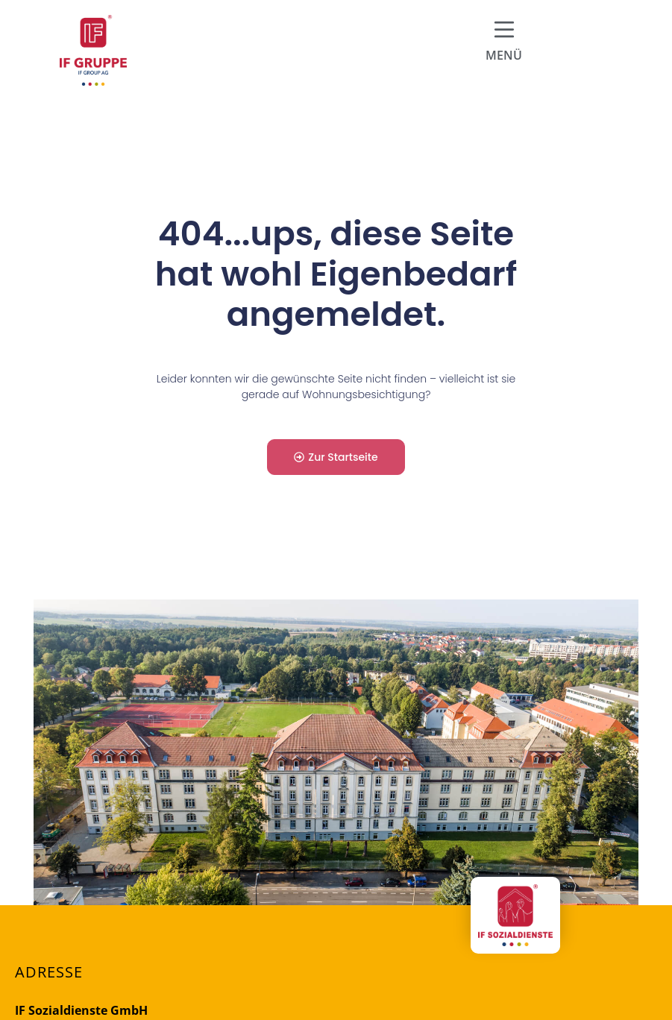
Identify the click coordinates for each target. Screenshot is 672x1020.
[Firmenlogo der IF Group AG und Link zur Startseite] (93, 50)
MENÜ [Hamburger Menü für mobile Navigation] (504, 55)
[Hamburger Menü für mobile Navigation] (504, 30)
